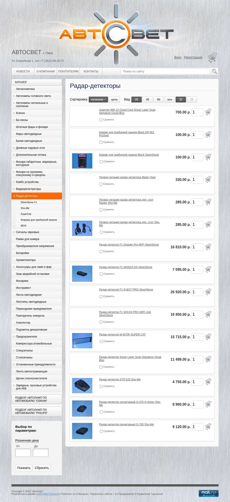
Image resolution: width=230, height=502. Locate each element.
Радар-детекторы (27, 196)
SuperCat (26, 214)
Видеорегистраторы (28, 189)
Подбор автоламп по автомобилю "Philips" (31, 411)
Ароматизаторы (25, 260)
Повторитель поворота (30, 315)
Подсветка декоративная (31, 329)
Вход (177, 57)
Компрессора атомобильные (34, 343)
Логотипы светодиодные (31, 301)
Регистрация (193, 57)
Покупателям (68, 71)
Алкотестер (23, 322)
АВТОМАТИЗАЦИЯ (48, 494)
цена (114, 99)
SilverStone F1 (29, 202)
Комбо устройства (27, 182)
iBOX (24, 225)
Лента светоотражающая (31, 371)
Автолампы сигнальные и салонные (32, 104)
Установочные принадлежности (35, 364)
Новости (23, 71)
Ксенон (20, 113)
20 (136, 99)
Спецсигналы (24, 350)
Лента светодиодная (29, 294)
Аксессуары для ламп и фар (33, 267)
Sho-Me (25, 208)
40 (147, 99)
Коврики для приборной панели (39, 219)
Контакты (91, 71)
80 (158, 99)
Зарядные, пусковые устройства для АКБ (36, 387)
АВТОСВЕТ (26, 52)
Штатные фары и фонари (32, 127)
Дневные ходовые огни (30, 147)
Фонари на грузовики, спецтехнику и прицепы (30, 173)
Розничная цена (27, 440)
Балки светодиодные (29, 140)
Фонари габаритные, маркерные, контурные (36, 163)
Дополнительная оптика (31, 154)
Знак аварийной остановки (32, 273)
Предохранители (26, 336)
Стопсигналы (24, 357)
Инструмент (23, 287)
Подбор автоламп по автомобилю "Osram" (31, 399)
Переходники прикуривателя (34, 308)
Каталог (21, 82)
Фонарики (22, 280)
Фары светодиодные (29, 133)
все (170, 99)
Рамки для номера (27, 239)
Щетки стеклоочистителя (31, 378)
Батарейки (22, 253)
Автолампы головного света (33, 96)
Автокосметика (25, 89)
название (98, 99)
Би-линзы (22, 120)
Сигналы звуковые (27, 232)
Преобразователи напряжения (35, 246)
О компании (46, 71)
